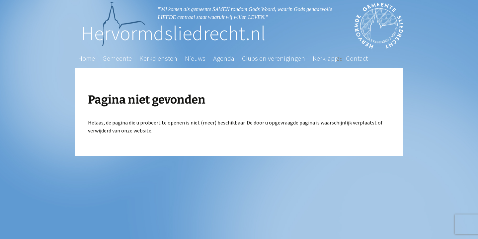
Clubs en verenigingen (273, 58)
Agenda (223, 58)
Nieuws (195, 58)
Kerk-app (325, 58)
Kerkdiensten (158, 58)
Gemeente (117, 58)
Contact (357, 58)
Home (86, 58)
